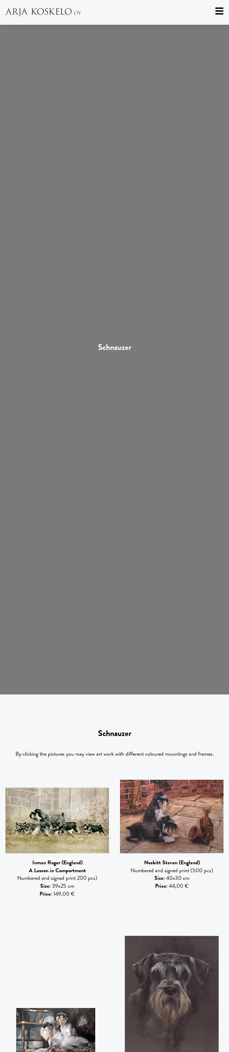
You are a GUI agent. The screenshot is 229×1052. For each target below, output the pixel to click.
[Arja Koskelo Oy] (114, 12)
